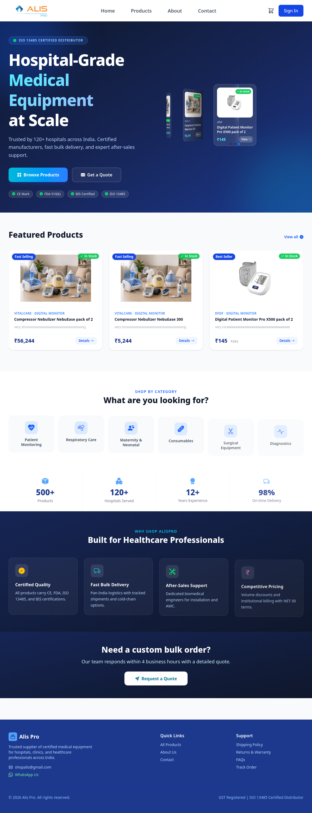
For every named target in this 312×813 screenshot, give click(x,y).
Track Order (246, 767)
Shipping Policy (249, 744)
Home (108, 10)
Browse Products (38, 175)
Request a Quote (156, 681)
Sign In (291, 11)
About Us (168, 752)
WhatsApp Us (24, 774)
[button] (231, 144)
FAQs (240, 759)
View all (293, 239)
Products (141, 10)
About (175, 10)
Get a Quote (96, 175)
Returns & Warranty (253, 752)
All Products (170, 744)
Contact (207, 10)
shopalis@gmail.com (30, 767)
